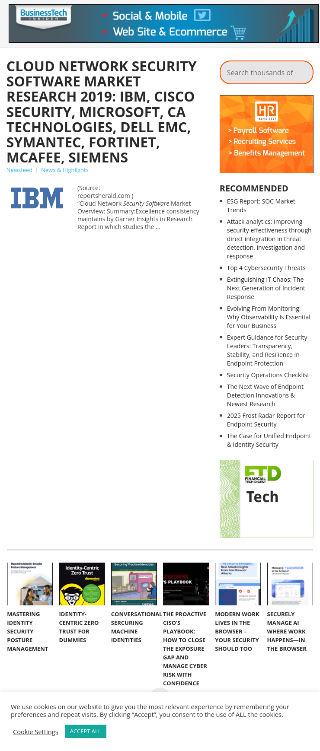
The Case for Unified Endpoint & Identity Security (269, 440)
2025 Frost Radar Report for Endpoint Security (266, 419)
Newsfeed (19, 170)
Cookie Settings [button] (35, 731)
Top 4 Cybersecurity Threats (266, 268)
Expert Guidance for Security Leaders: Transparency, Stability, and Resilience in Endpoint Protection (267, 350)
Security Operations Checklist (268, 375)
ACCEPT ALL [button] (85, 731)
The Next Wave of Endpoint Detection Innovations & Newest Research (265, 395)
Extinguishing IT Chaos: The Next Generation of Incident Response (266, 288)
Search (301, 70)
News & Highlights (65, 170)
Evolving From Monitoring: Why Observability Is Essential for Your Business (268, 317)
